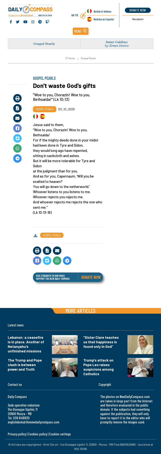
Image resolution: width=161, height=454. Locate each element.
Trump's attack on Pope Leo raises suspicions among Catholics (98, 367)
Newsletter (138, 19)
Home (70, 58)
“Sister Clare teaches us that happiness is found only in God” (101, 342)
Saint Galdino (117, 41)
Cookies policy (37, 434)
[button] (80, 31)
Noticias (104, 19)
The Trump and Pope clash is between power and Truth (25, 364)
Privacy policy (17, 434)
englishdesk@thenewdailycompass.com (33, 422)
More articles (80, 310)
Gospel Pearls (44, 43)
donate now (138, 10)
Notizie (102, 11)
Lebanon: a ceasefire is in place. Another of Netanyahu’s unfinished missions (26, 344)
